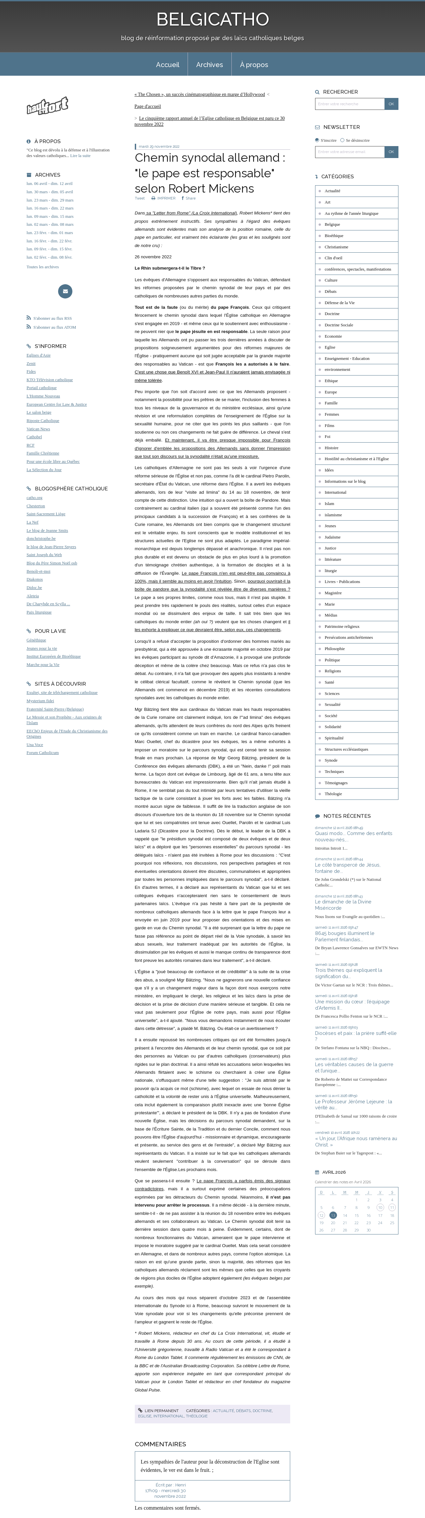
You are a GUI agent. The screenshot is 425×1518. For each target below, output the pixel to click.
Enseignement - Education (347, 358)
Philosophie (335, 648)
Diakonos (35, 579)
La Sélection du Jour (44, 469)
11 (392, 1207)
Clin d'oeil (333, 258)
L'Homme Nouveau (43, 396)
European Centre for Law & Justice (57, 404)
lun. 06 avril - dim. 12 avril (50, 183)
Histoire (331, 448)
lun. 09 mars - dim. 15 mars (50, 216)
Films (329, 425)
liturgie (331, 570)
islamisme (333, 515)
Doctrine (262, 1410)
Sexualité (333, 704)
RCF (31, 445)
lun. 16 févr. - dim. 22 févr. (49, 241)
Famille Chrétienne (43, 453)
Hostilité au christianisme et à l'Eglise (357, 459)
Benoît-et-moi (38, 571)
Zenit (31, 363)
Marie (330, 604)
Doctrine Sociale (339, 325)
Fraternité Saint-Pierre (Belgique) (55, 709)
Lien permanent (158, 1410)
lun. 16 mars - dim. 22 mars (50, 208)
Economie (333, 336)
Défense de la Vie (340, 302)
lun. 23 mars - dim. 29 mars (50, 200)
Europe (331, 392)
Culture (331, 280)
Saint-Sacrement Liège (46, 514)
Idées (329, 470)
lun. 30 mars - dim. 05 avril (50, 192)
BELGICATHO (212, 19)
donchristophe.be (41, 538)
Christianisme (336, 247)
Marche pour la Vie (43, 664)
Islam (329, 503)
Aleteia (33, 596)
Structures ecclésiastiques (346, 749)
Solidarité (333, 726)
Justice (330, 548)
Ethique (331, 381)
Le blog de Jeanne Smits (47, 530)
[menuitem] (168, 64)
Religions (333, 671)
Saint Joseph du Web (44, 554)
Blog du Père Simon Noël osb (52, 563)
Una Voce (35, 744)
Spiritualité (334, 738)
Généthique (36, 640)
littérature (333, 559)
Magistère (333, 593)
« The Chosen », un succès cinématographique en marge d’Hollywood (199, 94)
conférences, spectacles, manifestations (358, 269)
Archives (209, 65)
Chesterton (36, 506)
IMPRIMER (163, 198)
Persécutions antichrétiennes (349, 637)
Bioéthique (334, 235)
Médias (331, 615)
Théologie (197, 1416)
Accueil (167, 65)
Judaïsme (333, 537)
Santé (329, 682)
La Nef (33, 522)
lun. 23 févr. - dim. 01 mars (50, 232)
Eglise (144, 1416)
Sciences (332, 693)
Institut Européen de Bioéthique (54, 656)
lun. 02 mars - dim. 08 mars (50, 224)
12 (321, 1215)
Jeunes (330, 526)
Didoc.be (34, 587)
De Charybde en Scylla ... (48, 604)
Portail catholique (42, 387)
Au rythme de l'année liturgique (352, 213)
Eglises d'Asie (38, 355)
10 (380, 1207)
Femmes (332, 414)
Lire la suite (80, 155)
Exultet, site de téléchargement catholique (62, 692)
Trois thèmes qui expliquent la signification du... (348, 973)
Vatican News (38, 429)
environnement (337, 369)
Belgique (332, 224)
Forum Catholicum (43, 752)
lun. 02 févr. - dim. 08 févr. (49, 257)
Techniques (334, 771)
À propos (254, 65)
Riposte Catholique (43, 420)
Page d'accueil (147, 106)
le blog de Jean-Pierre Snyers (51, 547)
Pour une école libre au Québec (53, 461)
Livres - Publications (342, 581)
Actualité (223, 1410)
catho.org (34, 497)
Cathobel (34, 437)
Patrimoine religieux (342, 626)
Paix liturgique (39, 612)
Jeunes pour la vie (42, 648)
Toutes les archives (43, 267)
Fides (31, 371)
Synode (331, 760)
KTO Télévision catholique (50, 380)
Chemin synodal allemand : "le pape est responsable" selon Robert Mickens (210, 173)
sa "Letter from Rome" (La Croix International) (191, 213)
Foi (327, 436)
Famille (331, 403)
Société (331, 716)
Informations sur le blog (345, 481)
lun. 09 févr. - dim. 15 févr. (49, 249)
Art (327, 202)
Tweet (140, 198)
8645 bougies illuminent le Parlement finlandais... (345, 936)
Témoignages (336, 783)
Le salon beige (39, 412)
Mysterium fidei (40, 701)
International (168, 1416)
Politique (332, 660)
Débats (243, 1410)
